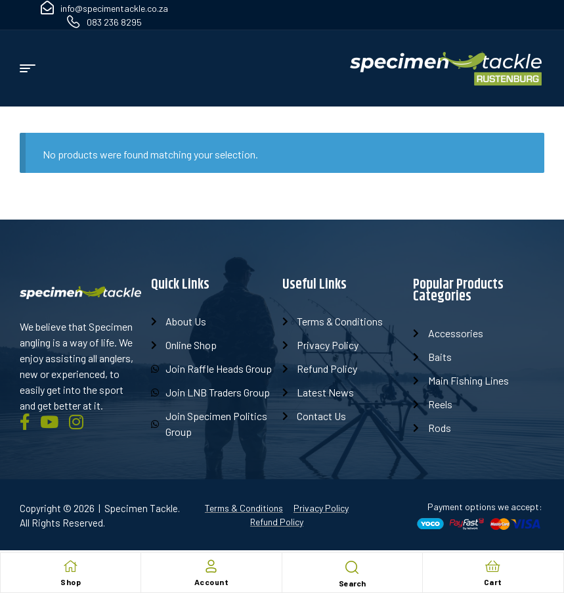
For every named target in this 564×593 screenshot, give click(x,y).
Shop (70, 581)
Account (211, 581)
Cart (493, 581)
